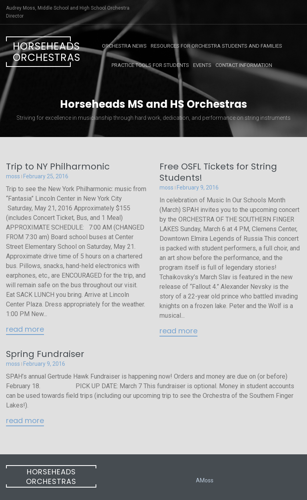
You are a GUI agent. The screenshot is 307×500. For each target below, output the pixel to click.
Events (202, 65)
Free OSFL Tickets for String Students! (218, 172)
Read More (25, 329)
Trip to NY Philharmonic (58, 166)
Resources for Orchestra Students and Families (216, 46)
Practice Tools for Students (150, 65)
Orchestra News (124, 46)
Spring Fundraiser (45, 354)
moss (13, 176)
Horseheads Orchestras (42, 52)
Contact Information (243, 65)
